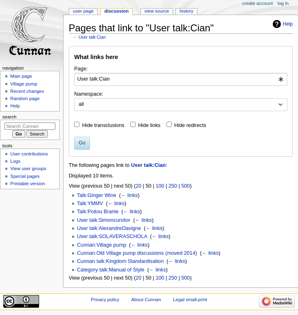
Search (9, 116)
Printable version (27, 183)
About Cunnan (146, 299)
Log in (283, 3)
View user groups (28, 168)
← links (129, 195)
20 (138, 186)
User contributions (29, 153)
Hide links (149, 125)
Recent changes (27, 91)
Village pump (23, 83)
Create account (257, 3)
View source (157, 11)
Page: (81, 69)
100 (160, 186)
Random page (24, 98)
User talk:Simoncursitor (103, 220)
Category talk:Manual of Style (111, 270)
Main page (21, 76)
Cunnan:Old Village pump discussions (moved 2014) (137, 253)
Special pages (24, 176)
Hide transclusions (103, 125)
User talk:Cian (92, 37)
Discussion (116, 11)
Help (288, 24)
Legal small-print (190, 299)
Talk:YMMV (90, 203)
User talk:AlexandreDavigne (109, 228)
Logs (15, 161)
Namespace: (88, 94)
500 (185, 186)
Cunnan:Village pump (101, 245)
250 (173, 186)
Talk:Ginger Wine (96, 195)
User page (83, 11)
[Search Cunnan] (29, 126)
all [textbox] (81, 104)
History (186, 11)
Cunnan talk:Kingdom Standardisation (120, 261)
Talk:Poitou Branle (97, 211)
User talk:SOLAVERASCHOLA (112, 236)
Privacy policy (105, 299)
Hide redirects (190, 125)
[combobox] (180, 79)
